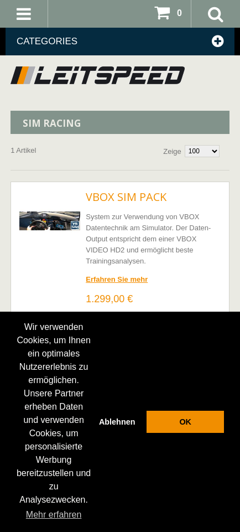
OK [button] (185, 421)
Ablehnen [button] (117, 421)
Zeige (172, 151)
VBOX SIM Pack (126, 196)
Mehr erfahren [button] (54, 514)
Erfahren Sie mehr (117, 279)
